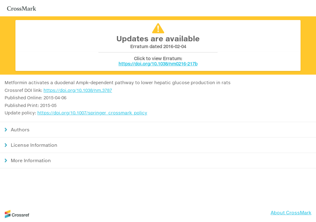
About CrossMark (291, 212)
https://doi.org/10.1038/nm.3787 (78, 90)
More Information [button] (31, 160)
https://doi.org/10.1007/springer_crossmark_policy (92, 112)
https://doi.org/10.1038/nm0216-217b (158, 63)
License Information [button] (34, 145)
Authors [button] (20, 129)
